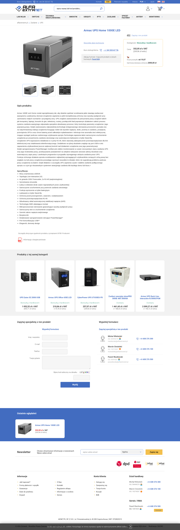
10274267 (116, 349)
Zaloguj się (100, 482)
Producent (66, 233)
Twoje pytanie (35, 358)
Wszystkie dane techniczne (94, 43)
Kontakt (99, 2)
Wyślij (75, 384)
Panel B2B (96, 59)
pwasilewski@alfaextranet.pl (118, 362)
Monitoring (154, 17)
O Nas (59, 482)
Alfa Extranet (29, 8)
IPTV (99, 17)
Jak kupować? (24, 482)
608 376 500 (146, 359)
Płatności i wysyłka (121, 2)
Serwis (59, 495)
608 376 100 (146, 349)
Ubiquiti (87, 17)
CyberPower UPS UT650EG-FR (90, 297)
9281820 (115, 359)
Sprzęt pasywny (126, 17)
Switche (35, 17)
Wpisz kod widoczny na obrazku (65, 372)
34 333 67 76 (46, 2)
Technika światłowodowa (53, 17)
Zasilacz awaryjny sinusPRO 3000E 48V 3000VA (120, 297)
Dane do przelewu (26, 492)
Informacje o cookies (65, 492)
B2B (107, 2)
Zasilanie (111, 17)
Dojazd (22, 495)
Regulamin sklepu (63, 489)
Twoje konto (101, 489)
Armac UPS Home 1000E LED (47, 425)
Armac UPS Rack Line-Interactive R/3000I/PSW (150, 297)
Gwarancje (23, 489)
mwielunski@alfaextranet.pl (118, 341)
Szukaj (101, 8)
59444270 (116, 339)
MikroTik (73, 17)
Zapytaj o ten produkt (139, 35)
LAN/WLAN (21, 17)
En (163, 2)
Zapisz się (154, 452)
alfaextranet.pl (22, 23)
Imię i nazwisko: (34, 337)
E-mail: (37, 344)
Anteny (139, 17)
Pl (159, 2)
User (149, 9)
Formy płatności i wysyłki (29, 485)
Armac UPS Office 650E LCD (60, 297)
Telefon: (37, 351)
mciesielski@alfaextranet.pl (117, 352)
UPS (41, 23)
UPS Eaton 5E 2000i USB (30, 297)
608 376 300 (146, 339)
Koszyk (160, 6)
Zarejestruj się (101, 485)
